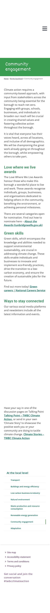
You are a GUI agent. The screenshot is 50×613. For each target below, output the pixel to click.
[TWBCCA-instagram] (23, 368)
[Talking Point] (24, 450)
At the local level (16, 82)
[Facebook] (8, 592)
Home (6, 82)
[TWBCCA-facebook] (23, 326)
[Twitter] (20, 592)
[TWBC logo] (25, 603)
